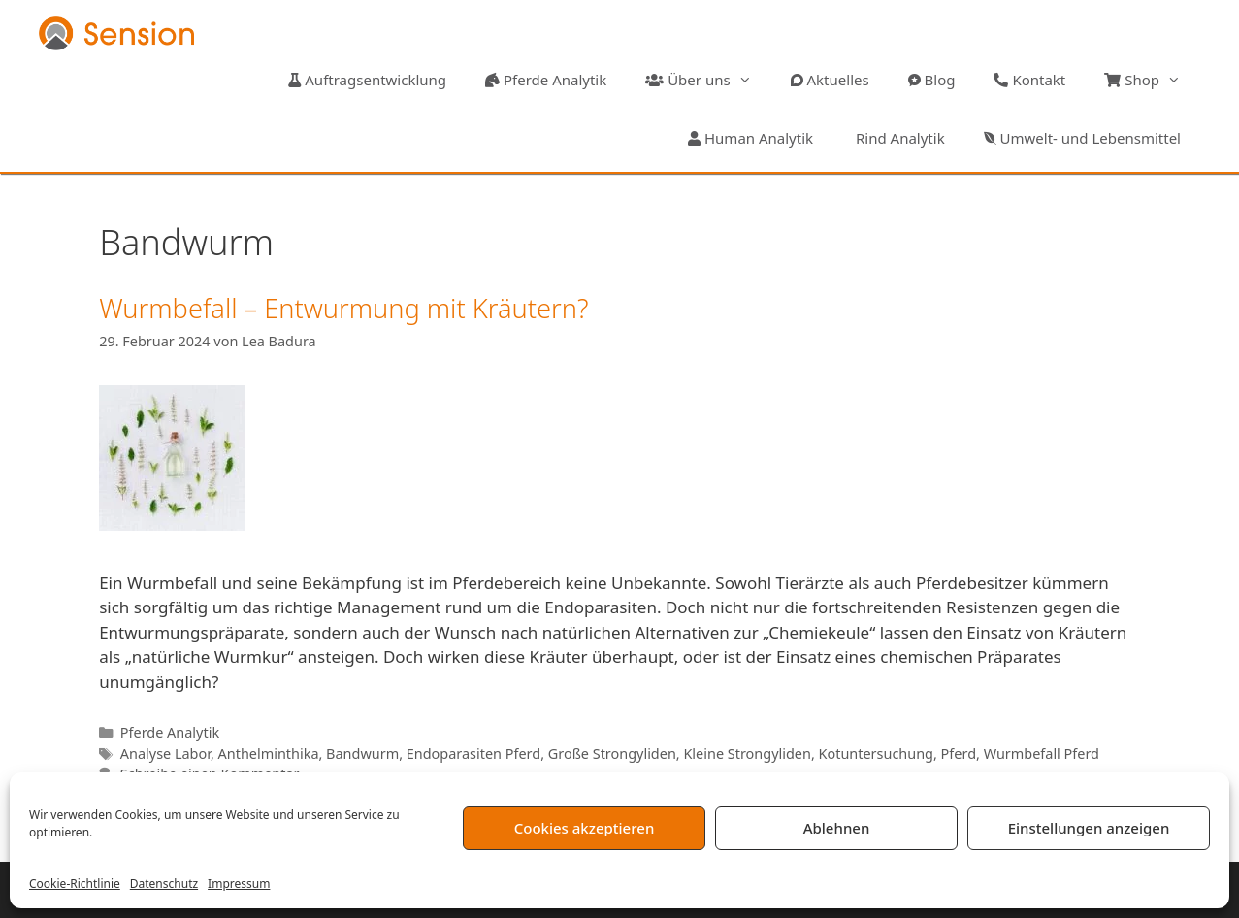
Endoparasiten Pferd (473, 753)
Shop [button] (1152, 79)
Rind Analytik (898, 138)
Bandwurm (362, 753)
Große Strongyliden (612, 753)
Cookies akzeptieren (584, 827)
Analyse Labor (165, 753)
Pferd (958, 753)
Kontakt (1029, 79)
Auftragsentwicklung (367, 79)
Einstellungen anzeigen (1089, 827)
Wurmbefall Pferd (1041, 753)
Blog (932, 79)
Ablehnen (836, 827)
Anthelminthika (268, 753)
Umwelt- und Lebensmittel (1082, 138)
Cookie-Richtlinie (74, 883)
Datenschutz (164, 883)
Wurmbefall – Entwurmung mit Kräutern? (343, 308)
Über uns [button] (707, 79)
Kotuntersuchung (876, 753)
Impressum (239, 883)
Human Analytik (750, 138)
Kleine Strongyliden (746, 753)
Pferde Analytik (545, 79)
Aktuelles (830, 79)
